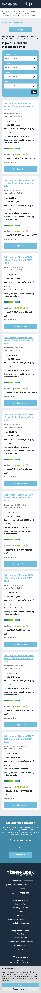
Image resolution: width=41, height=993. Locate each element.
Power (7, 75)
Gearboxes (20, 914)
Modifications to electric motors (20, 922)
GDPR (20, 952)
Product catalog (20, 941)
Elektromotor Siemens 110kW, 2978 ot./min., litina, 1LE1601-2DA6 (20, 741)
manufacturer (11, 56)
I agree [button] (20, 985)
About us (20, 937)
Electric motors (33, 11)
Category (20, 32)
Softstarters (20, 918)
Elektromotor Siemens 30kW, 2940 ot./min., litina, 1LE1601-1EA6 (20, 419)
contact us (20, 858)
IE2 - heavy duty (8, 15)
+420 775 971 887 (20, 896)
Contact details (20, 948)
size (6, 84)
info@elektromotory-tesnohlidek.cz (20, 888)
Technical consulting (20, 926)
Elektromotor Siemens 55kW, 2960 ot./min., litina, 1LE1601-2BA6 (20, 580)
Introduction (6, 11)
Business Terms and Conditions (20, 944)
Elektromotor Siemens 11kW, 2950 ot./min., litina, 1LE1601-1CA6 (19, 262)
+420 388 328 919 (20, 892)
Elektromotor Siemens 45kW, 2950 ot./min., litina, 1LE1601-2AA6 (20, 499)
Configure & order (20, 171)
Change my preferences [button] (20, 989)
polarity (8, 66)
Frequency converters (21, 911)
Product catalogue (19, 11)
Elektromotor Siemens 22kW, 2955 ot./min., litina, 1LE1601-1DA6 (20, 342)
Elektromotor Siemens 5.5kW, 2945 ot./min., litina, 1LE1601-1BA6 (20, 185)
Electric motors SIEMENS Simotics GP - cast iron (20, 13)
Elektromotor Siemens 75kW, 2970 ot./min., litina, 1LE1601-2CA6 (20, 660)
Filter (34, 94)
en (32, 4)
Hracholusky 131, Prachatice (20, 883)
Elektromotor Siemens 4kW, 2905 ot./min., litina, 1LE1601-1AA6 (19, 108)
